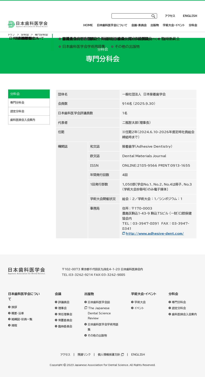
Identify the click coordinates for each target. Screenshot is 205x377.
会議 (58, 293)
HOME (88, 25)
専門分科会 (17, 102)
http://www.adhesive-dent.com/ (155, 233)
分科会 (173, 293)
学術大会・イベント (143, 293)
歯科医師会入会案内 (22, 119)
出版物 (89, 293)
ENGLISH (190, 12)
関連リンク (84, 354)
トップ (11, 34)
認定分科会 (17, 111)
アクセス (170, 12)
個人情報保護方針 (109, 354)
